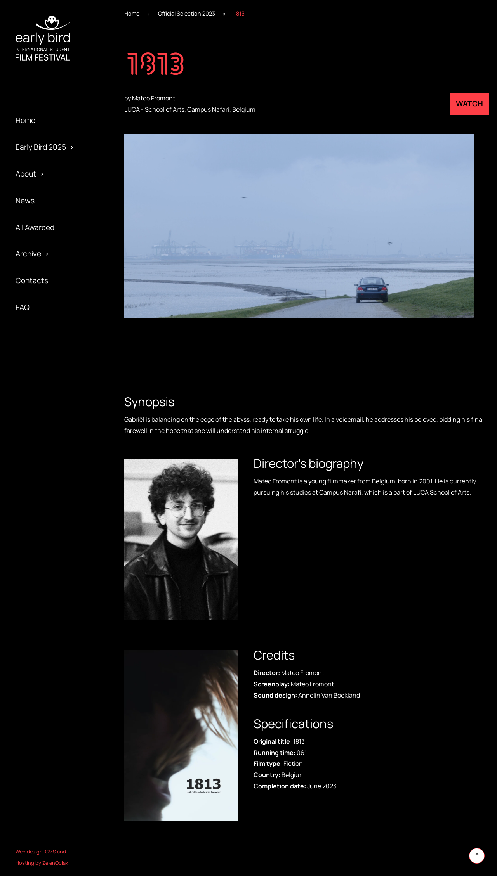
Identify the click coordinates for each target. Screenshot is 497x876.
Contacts (32, 280)
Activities (31, 451)
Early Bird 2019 (40, 411)
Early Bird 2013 (40, 571)
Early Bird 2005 (41, 598)
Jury (23, 518)
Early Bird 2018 (40, 438)
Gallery (27, 384)
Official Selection (44, 464)
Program (30, 438)
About (26, 174)
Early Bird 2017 (40, 464)
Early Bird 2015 (40, 518)
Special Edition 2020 (50, 384)
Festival (29, 371)
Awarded (30, 358)
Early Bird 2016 (40, 491)
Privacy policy (39, 505)
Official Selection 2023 (186, 13)
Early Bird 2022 (41, 331)
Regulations (36, 398)
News (25, 201)
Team (25, 424)
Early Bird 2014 (40, 545)
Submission (35, 491)
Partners (30, 478)
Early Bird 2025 (41, 147)
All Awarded (35, 227)
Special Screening (46, 411)
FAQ (23, 307)
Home (25, 120)
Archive (28, 254)
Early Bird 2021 (40, 358)
